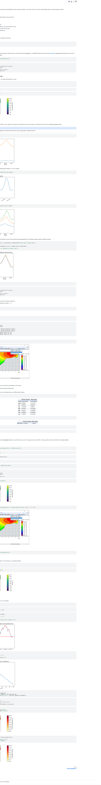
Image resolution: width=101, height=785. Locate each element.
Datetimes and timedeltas (12, 59)
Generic (81, 12)
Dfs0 (8, 38)
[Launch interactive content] (69, 2)
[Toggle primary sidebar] (25, 1)
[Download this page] (71, 2)
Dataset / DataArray (83, 3)
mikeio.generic (30, 39)
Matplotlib (9, 26)
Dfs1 (8, 42)
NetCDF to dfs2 (10, 46)
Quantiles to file (83, 9)
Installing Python (10, 20)
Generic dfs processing (11, 40)
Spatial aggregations (84, 7)
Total (81, 11)
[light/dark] (76, 1)
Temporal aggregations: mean (86, 5)
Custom (81, 14)
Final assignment (10, 54)
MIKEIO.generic (31, 448)
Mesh (8, 48)
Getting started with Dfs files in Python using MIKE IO (13, 14)
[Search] (14, 10)
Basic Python (9, 22)
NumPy (8, 24)
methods (52, 56)
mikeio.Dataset (30, 37)
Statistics (9, 52)
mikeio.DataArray (40, 37)
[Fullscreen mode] (74, 1)
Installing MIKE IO (10, 34)
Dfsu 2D (8, 50)
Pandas (8, 28)
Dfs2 (8, 44)
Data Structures (10, 36)
